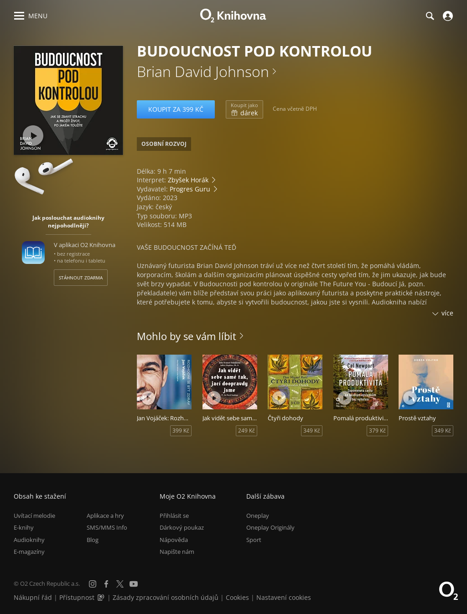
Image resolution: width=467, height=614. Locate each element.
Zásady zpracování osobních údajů (165, 597)
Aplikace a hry (105, 515)
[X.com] (120, 584)
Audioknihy (29, 540)
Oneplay (257, 515)
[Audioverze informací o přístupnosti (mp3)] (101, 597)
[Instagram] (92, 584)
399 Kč (180, 430)
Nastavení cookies (283, 597)
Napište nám (177, 551)
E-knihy (24, 527)
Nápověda (174, 540)
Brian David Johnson (203, 71)
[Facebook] (106, 584)
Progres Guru (190, 189)
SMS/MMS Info (107, 527)
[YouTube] (133, 584)
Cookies (237, 597)
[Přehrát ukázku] (33, 136)
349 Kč (311, 430)
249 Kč (246, 430)
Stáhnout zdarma (81, 277)
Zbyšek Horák (188, 179)
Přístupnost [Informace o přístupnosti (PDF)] (76, 597)
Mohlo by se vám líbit (186, 336)
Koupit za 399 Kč (175, 109)
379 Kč (377, 430)
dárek (244, 109)
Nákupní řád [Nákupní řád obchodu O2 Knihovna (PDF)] (33, 597)
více (447, 313)
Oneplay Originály (270, 527)
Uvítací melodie (34, 515)
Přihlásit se (174, 515)
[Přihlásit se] (447, 16)
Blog (93, 540)
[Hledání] (429, 16)
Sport (253, 540)
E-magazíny (29, 551)
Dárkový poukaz (182, 527)
